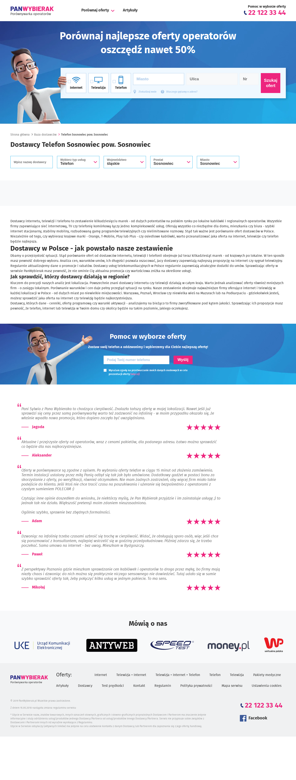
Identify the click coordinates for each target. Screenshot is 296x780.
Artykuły (130, 10)
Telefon (215, 675)
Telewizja (237, 675)
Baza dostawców (45, 134)
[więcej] (135, 374)
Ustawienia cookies (266, 685)
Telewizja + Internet (131, 675)
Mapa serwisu (232, 685)
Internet (100, 675)
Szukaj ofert (270, 83)
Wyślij (183, 360)
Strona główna (20, 134)
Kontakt (139, 685)
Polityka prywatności (196, 685)
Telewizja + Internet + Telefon (178, 675)
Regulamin (162, 685)
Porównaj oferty (95, 10)
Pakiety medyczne (267, 675)
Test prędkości (113, 685)
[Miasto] (158, 79)
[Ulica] (211, 79)
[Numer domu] (249, 79)
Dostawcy (85, 685)
